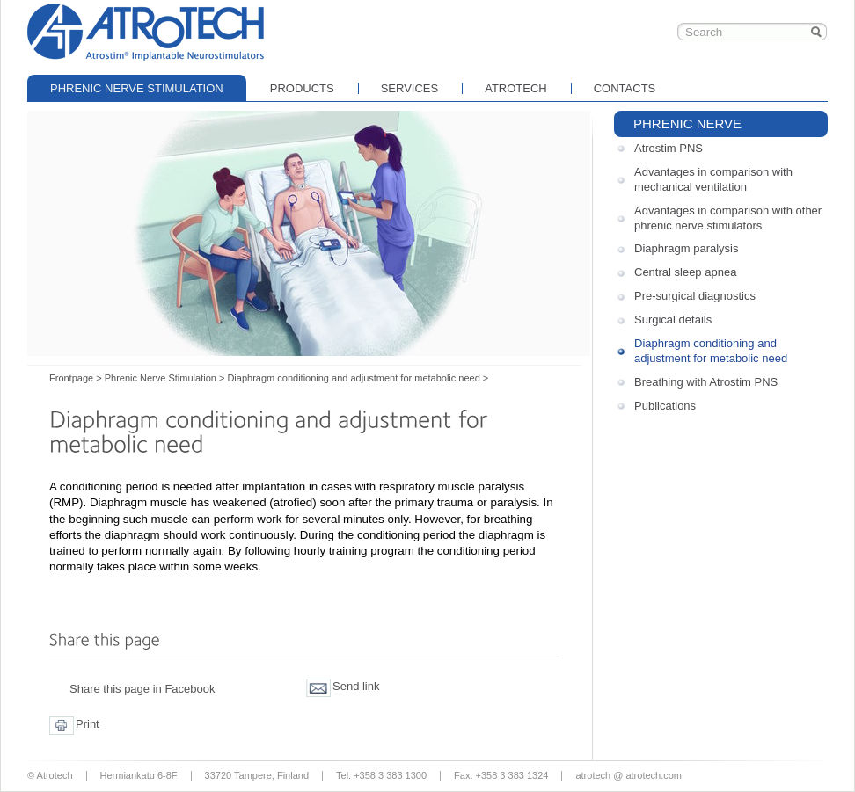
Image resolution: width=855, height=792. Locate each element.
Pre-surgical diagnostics (695, 295)
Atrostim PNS (668, 148)
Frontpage (146, 31)
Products (302, 88)
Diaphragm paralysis (686, 248)
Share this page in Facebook (142, 688)
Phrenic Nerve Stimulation (136, 88)
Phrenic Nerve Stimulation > (165, 378)
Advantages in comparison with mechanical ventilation (713, 179)
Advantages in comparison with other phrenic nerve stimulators (728, 218)
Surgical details (673, 319)
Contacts (625, 88)
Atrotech (516, 88)
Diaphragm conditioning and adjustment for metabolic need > (357, 378)
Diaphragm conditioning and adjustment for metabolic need (710, 351)
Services (410, 88)
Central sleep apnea (685, 272)
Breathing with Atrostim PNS (706, 382)
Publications (665, 405)
